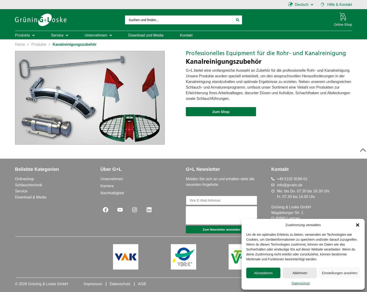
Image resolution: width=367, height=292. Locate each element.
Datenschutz (301, 283)
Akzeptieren (263, 273)
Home (20, 44)
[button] (357, 225)
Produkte (38, 44)
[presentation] (221, 215)
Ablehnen (299, 273)
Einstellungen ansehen (339, 273)
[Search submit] (237, 19)
